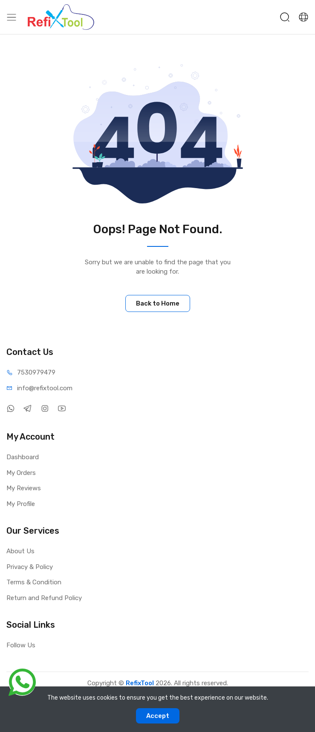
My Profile (20, 504)
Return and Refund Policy (44, 598)
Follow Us (20, 645)
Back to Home (157, 303)
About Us (20, 551)
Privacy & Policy (29, 567)
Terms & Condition (33, 582)
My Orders (21, 473)
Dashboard (22, 457)
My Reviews (23, 488)
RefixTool (140, 683)
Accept (157, 716)
